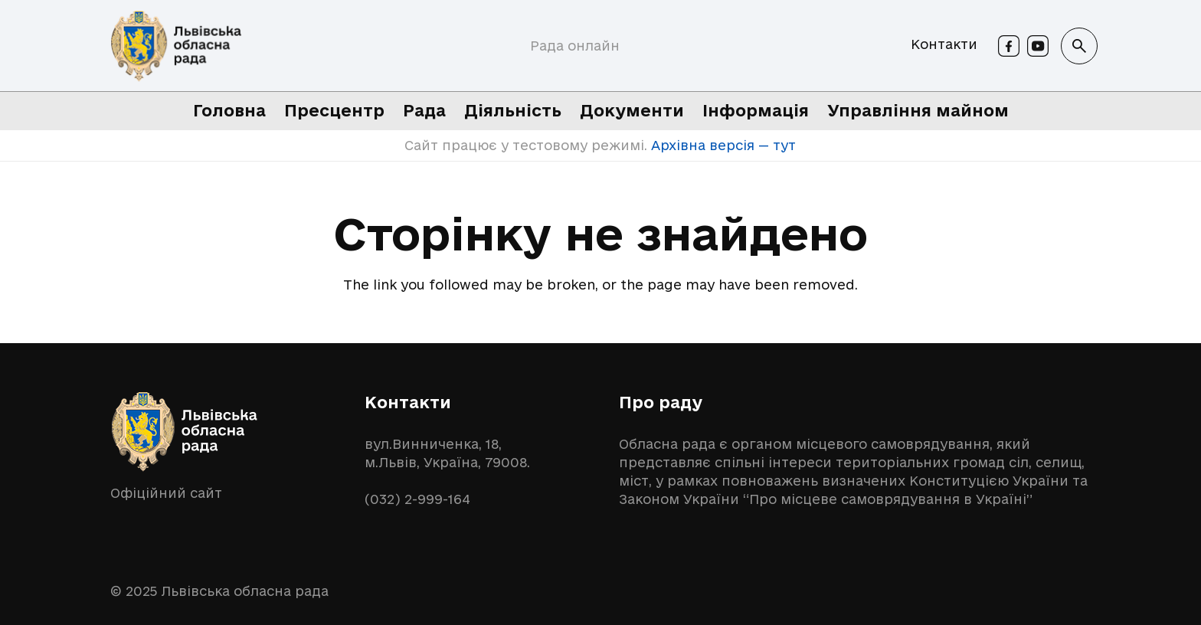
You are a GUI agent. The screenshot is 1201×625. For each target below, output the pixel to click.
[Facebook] (1008, 46)
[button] (1079, 46)
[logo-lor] (176, 46)
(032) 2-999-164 (417, 499)
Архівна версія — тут (721, 145)
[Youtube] (1038, 46)
